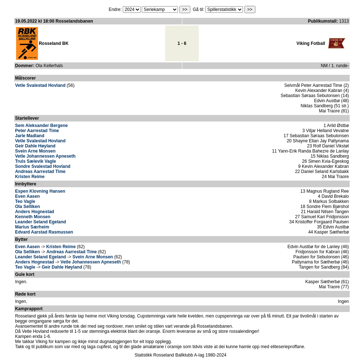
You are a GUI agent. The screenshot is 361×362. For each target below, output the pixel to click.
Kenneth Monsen (32, 216)
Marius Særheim (32, 227)
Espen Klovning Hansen (40, 191)
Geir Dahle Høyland (35, 146)
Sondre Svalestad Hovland (42, 166)
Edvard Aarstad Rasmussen (44, 232)
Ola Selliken (27, 206)
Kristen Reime (30, 176)
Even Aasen (27, 196)
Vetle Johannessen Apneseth (45, 156)
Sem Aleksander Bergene (41, 125)
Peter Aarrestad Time (37, 130)
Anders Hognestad (34, 211)
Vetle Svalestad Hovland (40, 85)
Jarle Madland (29, 135)
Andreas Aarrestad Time (40, 171)
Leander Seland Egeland (40, 221)
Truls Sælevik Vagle (35, 161)
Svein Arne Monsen (35, 151)
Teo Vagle (25, 201)
